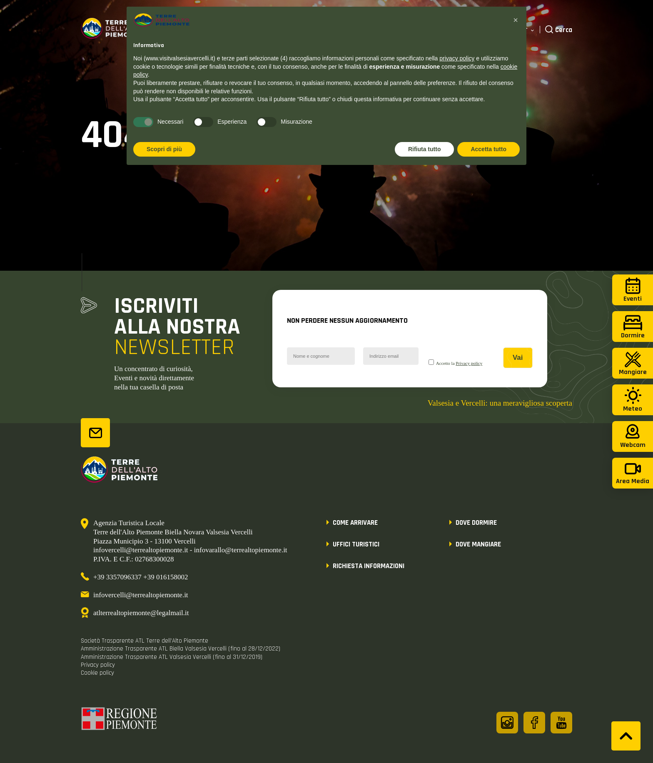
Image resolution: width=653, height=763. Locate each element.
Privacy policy (469, 363)
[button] (515, 20)
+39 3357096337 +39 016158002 (140, 577)
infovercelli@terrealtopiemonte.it (140, 595)
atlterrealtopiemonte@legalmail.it (141, 613)
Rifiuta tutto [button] (424, 149)
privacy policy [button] (456, 58)
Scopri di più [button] (164, 149)
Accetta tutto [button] (488, 149)
